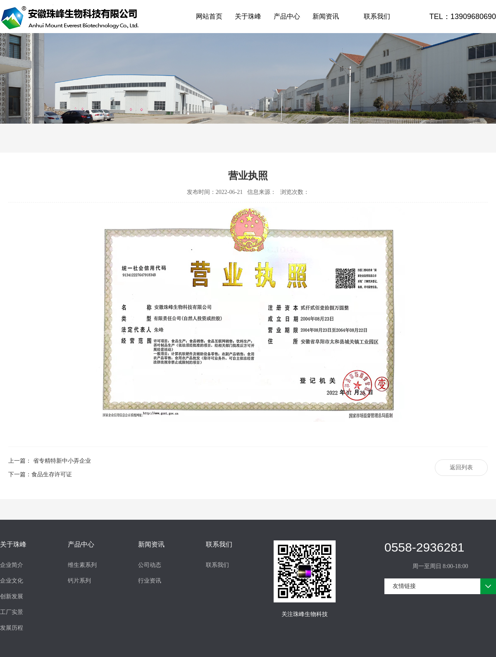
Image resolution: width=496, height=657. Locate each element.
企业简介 (11, 565)
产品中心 (287, 16)
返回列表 (461, 467)
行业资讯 (149, 581)
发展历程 (11, 628)
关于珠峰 (248, 16)
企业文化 (11, 581)
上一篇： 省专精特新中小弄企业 (49, 461)
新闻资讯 (325, 16)
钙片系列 (79, 581)
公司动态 (149, 565)
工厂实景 (11, 612)
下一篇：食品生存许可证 (40, 474)
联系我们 (377, 16)
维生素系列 (82, 565)
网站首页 (209, 16)
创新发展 (11, 596)
